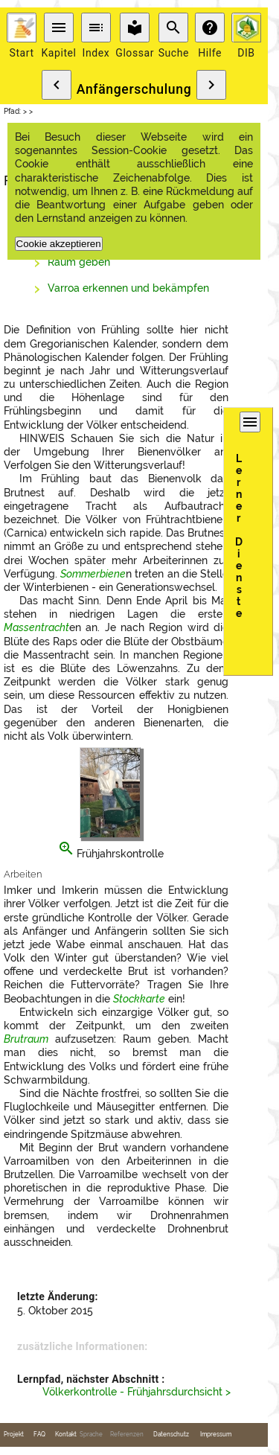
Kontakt (66, 1434)
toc (96, 27)
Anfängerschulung (134, 89)
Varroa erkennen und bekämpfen (128, 288)
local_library (135, 27)
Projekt (14, 1434)
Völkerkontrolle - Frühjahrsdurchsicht (132, 1392)
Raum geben (79, 262)
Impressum (215, 1434)
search (173, 27)
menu (59, 27)
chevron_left (56, 85)
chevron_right (211, 85)
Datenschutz (171, 1434)
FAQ (39, 1434)
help (210, 27)
